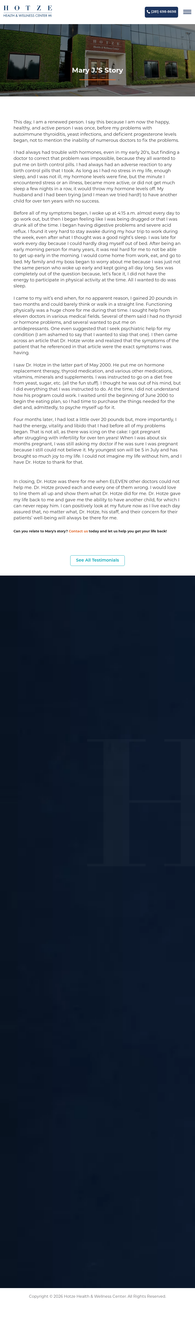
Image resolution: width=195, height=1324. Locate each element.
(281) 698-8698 (161, 12)
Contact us (78, 531)
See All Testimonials (97, 560)
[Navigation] (187, 12)
